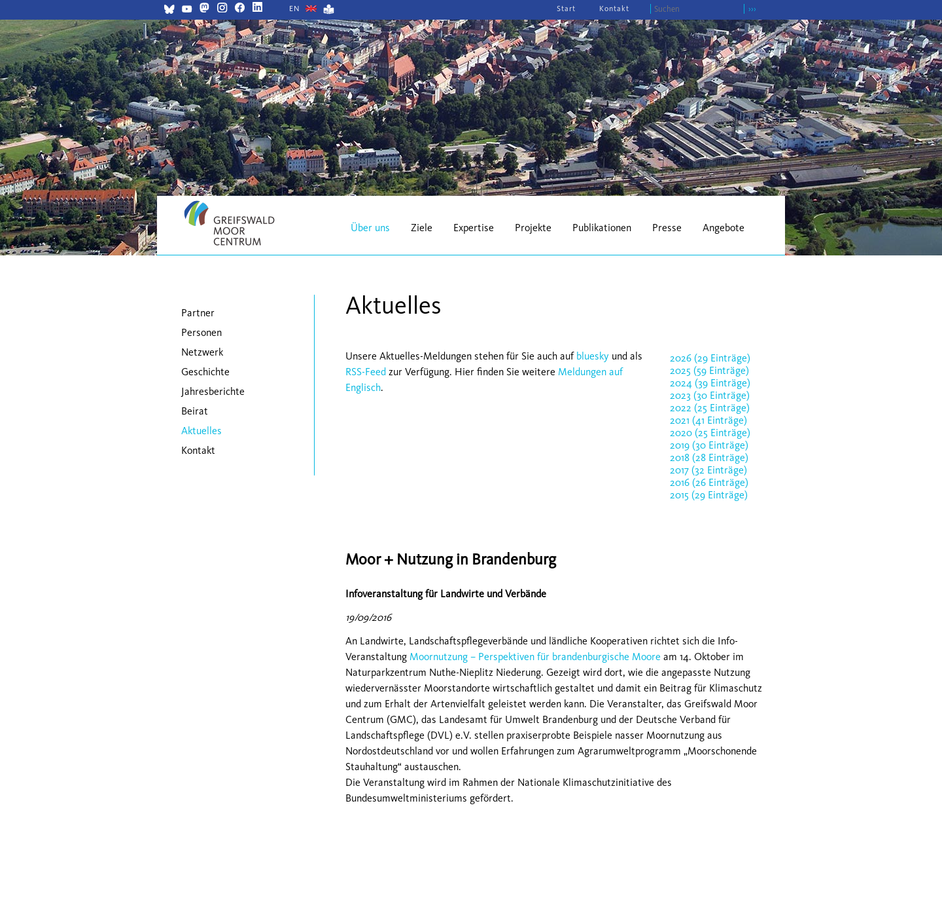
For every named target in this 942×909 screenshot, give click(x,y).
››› (752, 9)
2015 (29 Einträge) (709, 495)
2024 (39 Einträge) (710, 383)
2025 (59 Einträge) (709, 370)
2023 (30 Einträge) (710, 395)
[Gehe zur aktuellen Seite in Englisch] (294, 8)
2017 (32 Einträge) (708, 470)
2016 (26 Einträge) (709, 482)
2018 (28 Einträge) (709, 457)
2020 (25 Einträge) (710, 432)
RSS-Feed (365, 371)
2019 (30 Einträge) (709, 445)
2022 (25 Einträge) (710, 407)
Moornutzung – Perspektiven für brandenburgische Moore (535, 656)
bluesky (592, 356)
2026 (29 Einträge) (710, 358)
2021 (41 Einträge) (708, 420)
